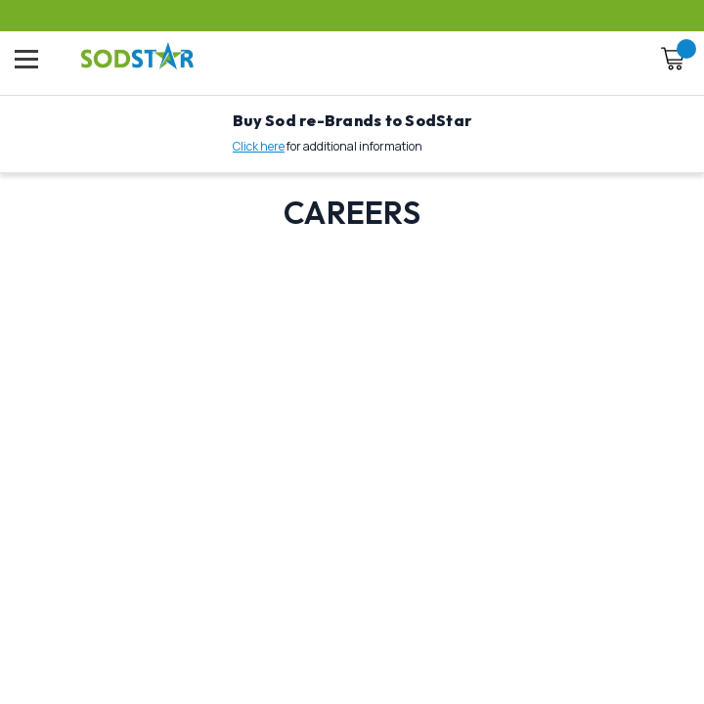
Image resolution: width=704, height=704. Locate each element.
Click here (259, 146)
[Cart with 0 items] (672, 61)
